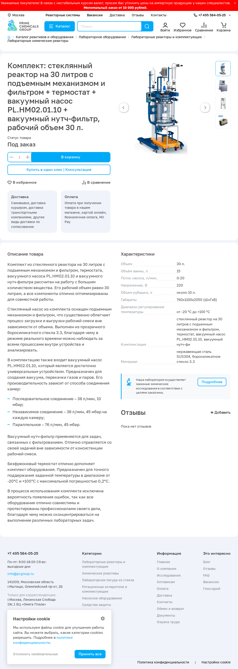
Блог (206, 562)
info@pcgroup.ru (20, 574)
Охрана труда (168, 622)
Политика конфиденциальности (163, 662)
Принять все (90, 654)
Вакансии (95, 15)
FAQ (206, 575)
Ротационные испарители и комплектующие (104, 589)
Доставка (117, 15)
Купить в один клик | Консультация (58, 169)
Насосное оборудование (102, 598)
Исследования (169, 575)
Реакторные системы (63, 15)
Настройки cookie (216, 662)
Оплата (163, 589)
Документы (166, 615)
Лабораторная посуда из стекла (108, 580)
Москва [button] (15, 15)
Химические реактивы (100, 573)
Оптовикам (166, 582)
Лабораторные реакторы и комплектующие (103, 564)
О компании (166, 569)
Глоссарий (211, 589)
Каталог (59, 26)
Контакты (158, 15)
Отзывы (138, 15)
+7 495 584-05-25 (212, 15)
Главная (163, 562)
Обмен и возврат (170, 609)
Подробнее (212, 381)
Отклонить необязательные (35, 654)
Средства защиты (96, 605)
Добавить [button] (221, 412)
